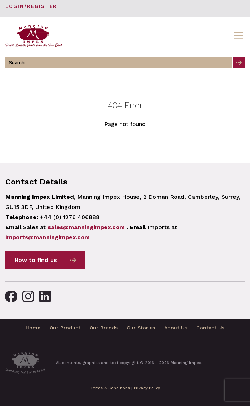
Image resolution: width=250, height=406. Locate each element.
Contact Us (210, 328)
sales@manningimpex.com (86, 227)
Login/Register (31, 6)
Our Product (64, 328)
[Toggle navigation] (238, 36)
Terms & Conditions (110, 388)
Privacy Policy (147, 388)
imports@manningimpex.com (47, 237)
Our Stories (141, 328)
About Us (175, 328)
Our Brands (103, 328)
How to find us (35, 260)
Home (33, 328)
